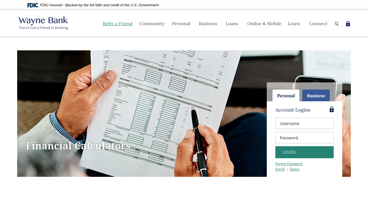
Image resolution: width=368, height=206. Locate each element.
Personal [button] (181, 23)
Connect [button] (318, 23)
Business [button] (208, 23)
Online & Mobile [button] (264, 23)
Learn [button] (294, 23)
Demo (294, 169)
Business (316, 95)
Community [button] (151, 23)
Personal (286, 95)
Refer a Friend (117, 23)
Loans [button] (232, 23)
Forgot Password (289, 163)
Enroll (280, 169)
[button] (337, 24)
